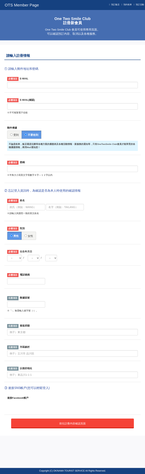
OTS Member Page (22, 5)
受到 (14, 134)
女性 (29, 235)
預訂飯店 (115, 4)
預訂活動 (140, 4)
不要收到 (31, 134)
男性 (14, 235)
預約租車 (127, 4)
